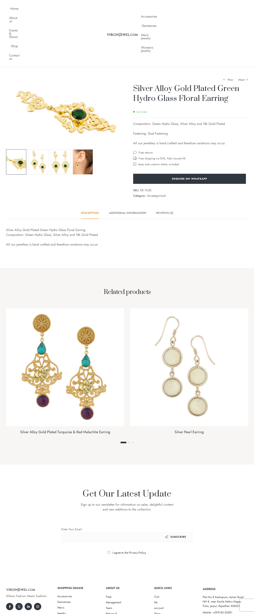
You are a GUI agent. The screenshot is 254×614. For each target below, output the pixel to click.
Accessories (150, 8)
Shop (76, 8)
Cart (156, 547)
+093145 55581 (222, 562)
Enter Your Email (71, 479)
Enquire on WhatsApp (189, 129)
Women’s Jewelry (220, 8)
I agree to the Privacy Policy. (129, 503)
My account (161, 552)
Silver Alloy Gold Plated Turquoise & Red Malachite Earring (65, 382)
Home (17, 8)
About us (33, 8)
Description (90, 163)
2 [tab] (129, 392)
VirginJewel (125, 598)
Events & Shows (55, 8)
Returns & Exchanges (118, 558)
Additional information (127, 163)
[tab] (92, 163)
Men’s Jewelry (194, 8)
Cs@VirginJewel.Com (222, 569)
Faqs (109, 547)
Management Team (117, 552)
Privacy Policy (114, 564)
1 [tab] (123, 392)
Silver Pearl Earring (189, 382)
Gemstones (171, 8)
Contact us (93, 8)
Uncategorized (156, 145)
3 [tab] (133, 392)
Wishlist (159, 564)
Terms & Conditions (118, 569)
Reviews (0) (164, 163)
